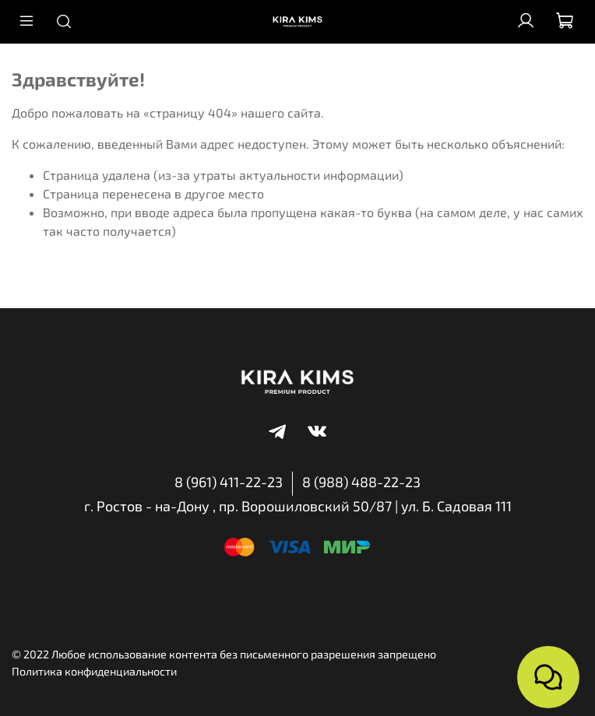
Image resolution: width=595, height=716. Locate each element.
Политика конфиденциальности (94, 671)
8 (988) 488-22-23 (361, 481)
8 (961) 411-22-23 (228, 481)
